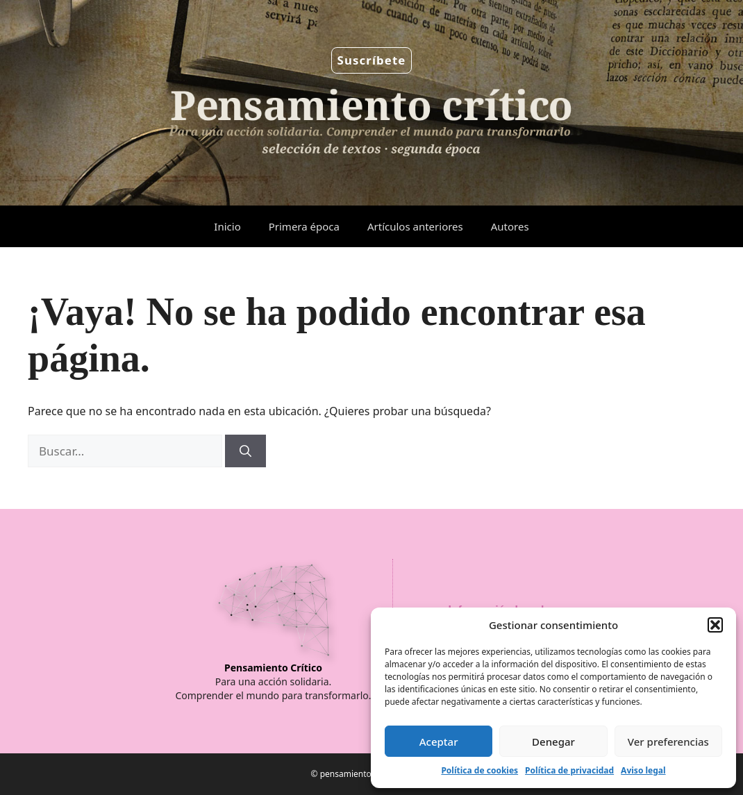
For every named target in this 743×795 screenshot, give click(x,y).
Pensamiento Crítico (273, 667)
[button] (715, 625)
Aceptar (438, 741)
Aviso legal (643, 770)
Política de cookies (479, 770)
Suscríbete (371, 60)
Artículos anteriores (415, 226)
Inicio (227, 226)
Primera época (304, 226)
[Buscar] (245, 451)
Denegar (553, 741)
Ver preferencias (668, 741)
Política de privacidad (569, 770)
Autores (510, 226)
